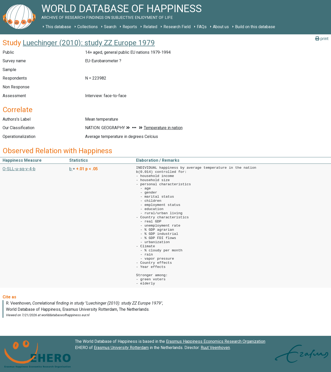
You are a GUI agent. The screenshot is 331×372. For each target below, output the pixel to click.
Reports (130, 26)
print (321, 38)
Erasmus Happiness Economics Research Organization (215, 341)
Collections (87, 26)
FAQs (202, 26)
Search (110, 26)
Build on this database (255, 26)
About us (221, 26)
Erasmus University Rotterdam (121, 347)
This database (58, 26)
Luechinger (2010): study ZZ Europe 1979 (89, 42)
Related (150, 26)
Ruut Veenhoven (215, 347)
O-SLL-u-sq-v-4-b (19, 168)
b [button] (71, 168)
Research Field (177, 26)
